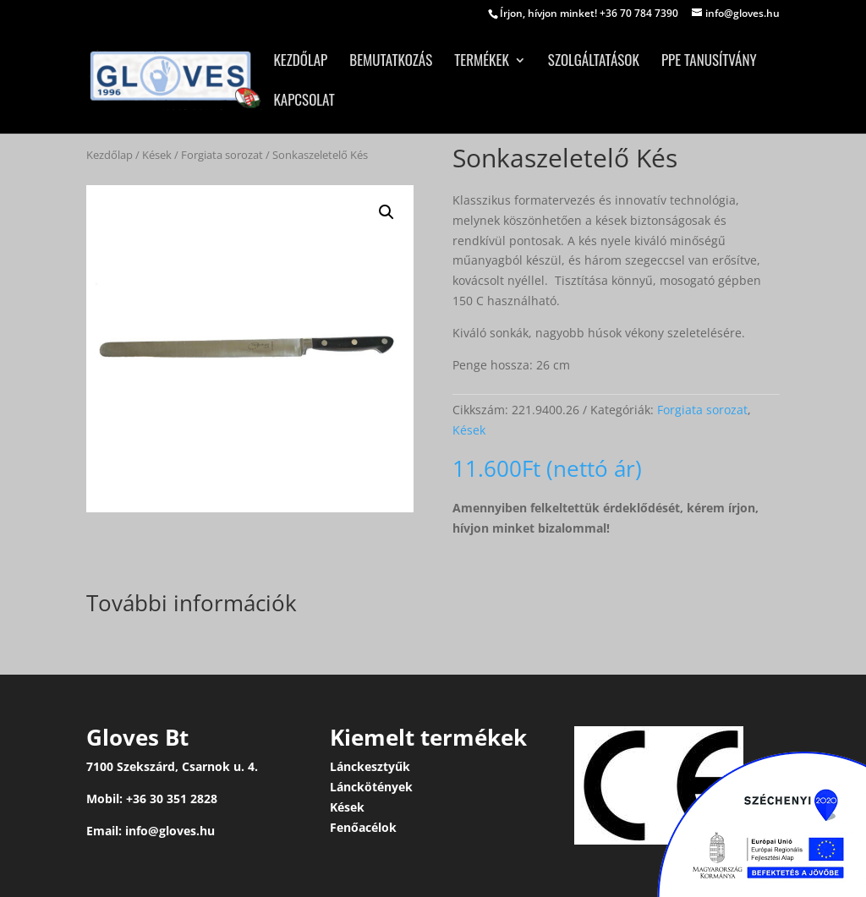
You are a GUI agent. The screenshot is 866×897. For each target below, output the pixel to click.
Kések (157, 154)
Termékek (481, 62)
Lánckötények (371, 787)
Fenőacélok (363, 827)
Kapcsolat (303, 102)
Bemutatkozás (390, 62)
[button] (386, 212)
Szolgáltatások (593, 62)
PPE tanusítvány (709, 62)
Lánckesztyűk (370, 766)
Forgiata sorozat (222, 154)
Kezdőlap (300, 62)
